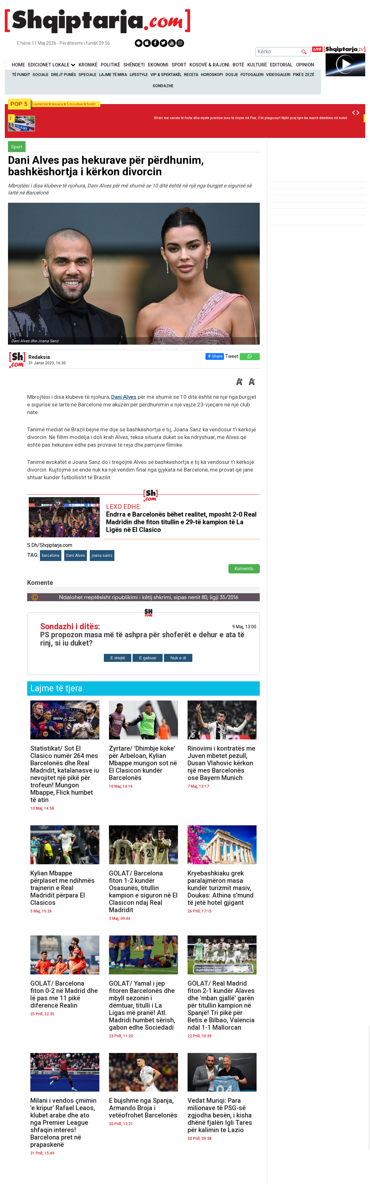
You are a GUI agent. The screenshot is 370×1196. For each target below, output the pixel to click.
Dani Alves (123, 397)
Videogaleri (278, 74)
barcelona (50, 555)
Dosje (232, 74)
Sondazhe (163, 86)
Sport (179, 65)
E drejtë (117, 657)
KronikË (88, 65)
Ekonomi (158, 65)
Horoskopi (212, 74)
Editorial (281, 65)
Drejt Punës (63, 74)
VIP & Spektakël (165, 74)
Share (213, 356)
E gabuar (147, 657)
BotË (238, 65)
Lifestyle (139, 74)
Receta (191, 74)
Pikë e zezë (303, 74)
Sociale (41, 74)
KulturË (257, 65)
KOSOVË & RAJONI (209, 65)
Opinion (305, 65)
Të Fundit (21, 74)
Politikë (110, 65)
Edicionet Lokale (51, 65)
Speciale (87, 74)
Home (18, 65)
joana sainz (102, 555)
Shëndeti (134, 65)
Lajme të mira (113, 74)
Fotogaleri (252, 74)
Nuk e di (178, 657)
